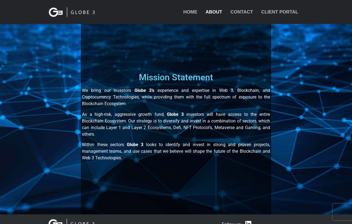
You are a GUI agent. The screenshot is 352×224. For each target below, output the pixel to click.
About (214, 12)
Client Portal (279, 12)
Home (190, 12)
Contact (241, 12)
